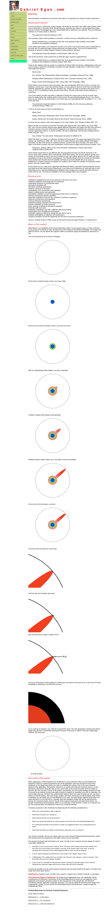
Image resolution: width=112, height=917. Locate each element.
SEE (12, 25)
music (12, 58)
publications (14, 49)
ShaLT (13, 37)
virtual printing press (17, 55)
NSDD (13, 43)
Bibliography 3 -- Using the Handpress (41, 903)
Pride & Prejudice (16, 19)
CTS (12, 34)
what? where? (15, 40)
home (12, 13)
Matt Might (34, 230)
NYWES (13, 31)
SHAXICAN (14, 46)
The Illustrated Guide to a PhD (81, 228)
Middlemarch (15, 22)
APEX (12, 16)
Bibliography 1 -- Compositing (38, 897)
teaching (13, 52)
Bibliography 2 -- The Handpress (39, 900)
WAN (12, 28)
